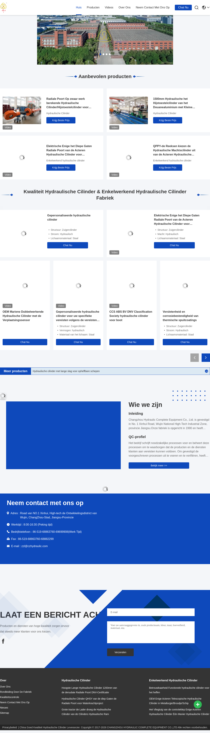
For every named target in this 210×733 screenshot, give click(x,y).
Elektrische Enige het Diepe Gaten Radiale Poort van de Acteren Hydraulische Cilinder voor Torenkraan (69, 151)
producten (93, 7)
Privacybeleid (9, 727)
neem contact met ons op (153, 7)
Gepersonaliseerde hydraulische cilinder (68, 217)
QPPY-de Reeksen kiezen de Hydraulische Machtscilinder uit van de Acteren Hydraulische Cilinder (174, 151)
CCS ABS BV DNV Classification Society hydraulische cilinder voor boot (130, 316)
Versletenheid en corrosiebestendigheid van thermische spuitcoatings (180, 316)
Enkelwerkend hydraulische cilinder (65, 160)
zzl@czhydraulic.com (34, 546)
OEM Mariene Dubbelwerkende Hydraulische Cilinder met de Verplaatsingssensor (23, 316)
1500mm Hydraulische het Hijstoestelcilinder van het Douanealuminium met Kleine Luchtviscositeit (172, 103)
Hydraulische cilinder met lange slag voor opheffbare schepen (66, 371)
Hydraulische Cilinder (57, 113)
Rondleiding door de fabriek (16, 691)
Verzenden (120, 652)
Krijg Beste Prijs (61, 120)
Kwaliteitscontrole (9, 697)
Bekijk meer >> (159, 465)
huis (79, 7)
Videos (109, 7)
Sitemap (4, 712)
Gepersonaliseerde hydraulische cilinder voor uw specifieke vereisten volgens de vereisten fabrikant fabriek (77, 316)
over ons (125, 7)
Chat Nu (183, 7)
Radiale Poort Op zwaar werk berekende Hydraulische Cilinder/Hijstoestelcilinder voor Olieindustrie (67, 103)
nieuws (4, 707)
